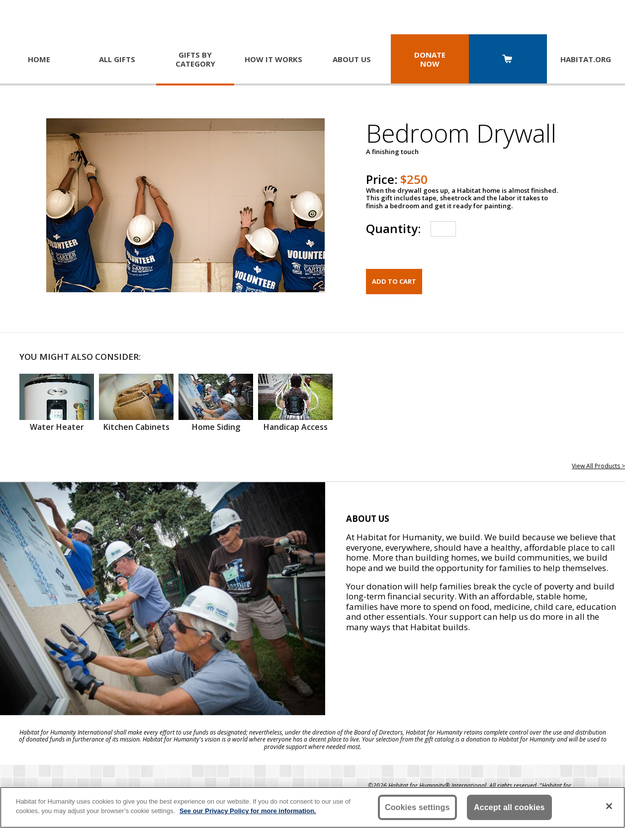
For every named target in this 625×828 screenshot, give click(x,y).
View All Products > (598, 466)
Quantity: (393, 228)
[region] (312, 807)
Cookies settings (417, 807)
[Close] (609, 806)
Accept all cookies (509, 807)
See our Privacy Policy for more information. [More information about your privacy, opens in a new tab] (247, 811)
